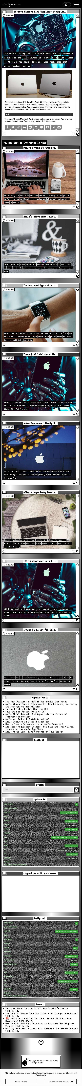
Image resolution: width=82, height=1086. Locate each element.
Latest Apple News (51, 1061)
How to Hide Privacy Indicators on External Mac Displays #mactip (40, 1025)
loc (41, 837)
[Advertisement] (41, 760)
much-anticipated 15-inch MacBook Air (25, 102)
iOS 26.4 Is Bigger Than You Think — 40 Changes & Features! (41, 1013)
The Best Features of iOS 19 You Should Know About (36, 701)
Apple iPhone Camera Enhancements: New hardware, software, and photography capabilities (41, 705)
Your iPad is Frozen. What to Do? (25, 711)
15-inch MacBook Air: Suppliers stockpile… (40, 11)
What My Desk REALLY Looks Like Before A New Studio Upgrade (41, 1028)
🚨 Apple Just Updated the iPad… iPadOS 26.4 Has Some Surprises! (38, 1020)
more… (8, 114)
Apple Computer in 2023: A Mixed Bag (27, 721)
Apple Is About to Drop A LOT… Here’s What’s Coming (36, 1008)
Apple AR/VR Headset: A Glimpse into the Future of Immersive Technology (36, 715)
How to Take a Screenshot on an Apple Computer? (34, 724)
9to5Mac (52, 121)
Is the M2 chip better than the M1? (26, 709)
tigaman (40, 1063)
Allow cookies (21, 1083)
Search (77, 790)
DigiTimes (9, 107)
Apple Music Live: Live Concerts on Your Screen (34, 731)
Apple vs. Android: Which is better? (27, 719)
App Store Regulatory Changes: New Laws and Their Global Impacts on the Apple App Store (40, 728)
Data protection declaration (61, 1083)
